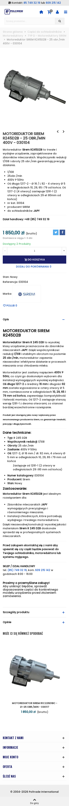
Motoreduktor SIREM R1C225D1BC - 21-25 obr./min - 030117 (34, 705)
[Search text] (30, 21)
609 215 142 (53, 3)
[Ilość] (34, 250)
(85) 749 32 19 (17, 570)
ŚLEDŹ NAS (9, 776)
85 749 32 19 (32, 3)
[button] (34, 319)
